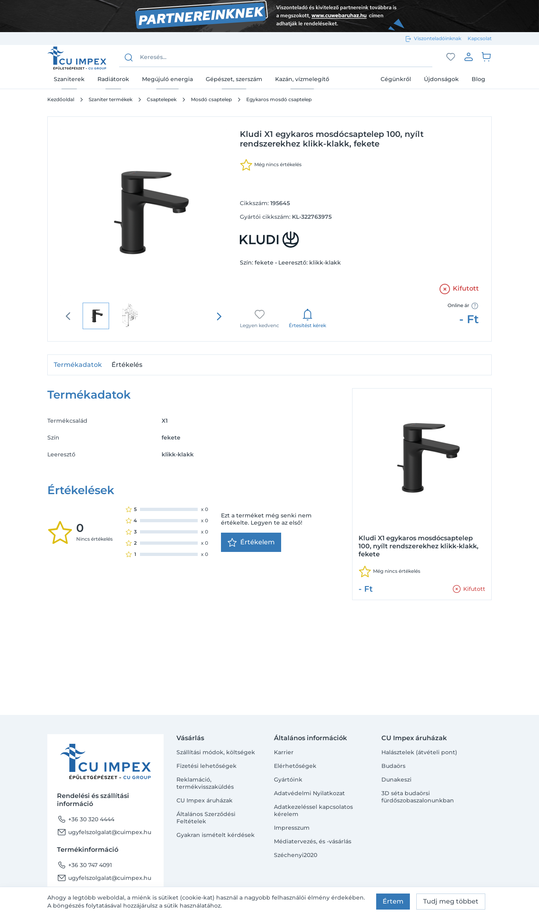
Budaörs (393, 765)
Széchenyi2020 (295, 855)
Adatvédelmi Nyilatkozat (309, 793)
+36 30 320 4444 (85, 819)
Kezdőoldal (60, 99)
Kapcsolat (480, 38)
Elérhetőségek (295, 765)
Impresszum (292, 827)
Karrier (284, 752)
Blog (478, 79)
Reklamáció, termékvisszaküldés (205, 783)
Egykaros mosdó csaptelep (279, 99)
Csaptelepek (161, 99)
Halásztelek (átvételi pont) (419, 752)
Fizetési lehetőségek (206, 765)
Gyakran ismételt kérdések (215, 835)
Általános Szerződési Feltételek (205, 817)
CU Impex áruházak (204, 800)
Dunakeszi (396, 779)
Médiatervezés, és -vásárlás (312, 841)
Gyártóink (288, 779)
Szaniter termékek (110, 99)
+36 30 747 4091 (84, 865)
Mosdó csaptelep (211, 99)
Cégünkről (396, 79)
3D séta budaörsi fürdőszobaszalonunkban (417, 797)
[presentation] (219, 316)
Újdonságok (441, 79)
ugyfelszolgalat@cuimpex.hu (104, 832)
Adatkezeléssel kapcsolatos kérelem (313, 810)
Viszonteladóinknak (437, 38)
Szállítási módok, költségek (215, 752)
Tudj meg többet (450, 901)
